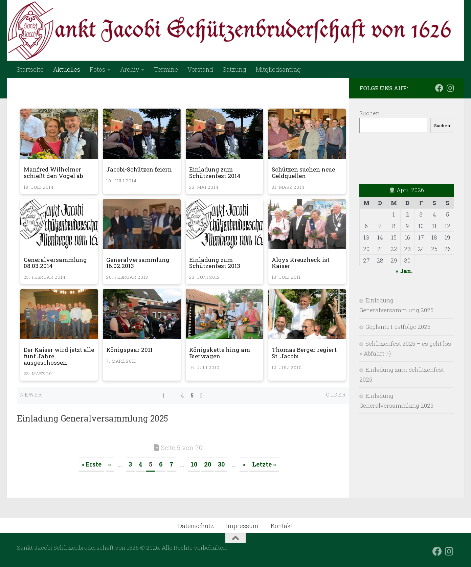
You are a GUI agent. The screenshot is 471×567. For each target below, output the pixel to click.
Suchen (369, 113)
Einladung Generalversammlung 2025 (92, 418)
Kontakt (282, 526)
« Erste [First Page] (92, 464)
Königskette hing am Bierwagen (219, 353)
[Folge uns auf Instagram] (450, 88)
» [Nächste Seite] (243, 464)
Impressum (242, 526)
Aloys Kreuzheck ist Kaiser (301, 263)
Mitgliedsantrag (278, 69)
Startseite (30, 69)
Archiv (129, 69)
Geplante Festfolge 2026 (397, 327)
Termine (166, 69)
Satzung (234, 69)
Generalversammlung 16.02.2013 (138, 263)
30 (221, 464)
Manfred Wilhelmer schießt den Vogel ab (53, 172)
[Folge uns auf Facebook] (439, 88)
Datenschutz (196, 526)
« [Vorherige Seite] (109, 464)
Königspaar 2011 (129, 350)
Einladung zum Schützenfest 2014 (215, 172)
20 (207, 464)
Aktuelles (66, 69)
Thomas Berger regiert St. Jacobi (304, 353)
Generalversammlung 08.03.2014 (55, 263)
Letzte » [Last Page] (264, 464)
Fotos (97, 69)
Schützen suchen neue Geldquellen (303, 172)
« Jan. (404, 271)
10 (194, 464)
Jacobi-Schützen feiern (139, 169)
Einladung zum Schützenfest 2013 (214, 263)
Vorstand (200, 69)
